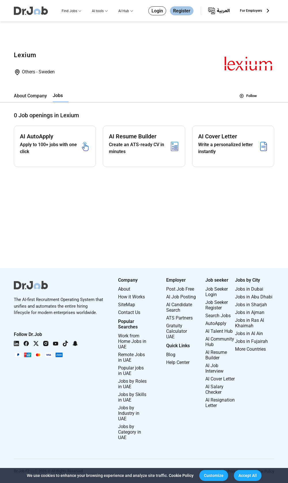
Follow (248, 96)
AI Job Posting (181, 297)
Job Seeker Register (216, 305)
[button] (213, 475)
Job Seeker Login (216, 291)
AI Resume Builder (216, 355)
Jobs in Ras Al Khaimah (249, 322)
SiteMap (126, 304)
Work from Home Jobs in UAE (132, 341)
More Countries (250, 349)
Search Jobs (218, 315)
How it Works (131, 297)
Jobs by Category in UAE (129, 432)
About (124, 289)
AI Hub (123, 11)
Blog (170, 354)
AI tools (98, 11)
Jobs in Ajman (249, 312)
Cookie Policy (181, 475)
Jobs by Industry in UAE (128, 413)
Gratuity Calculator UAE (176, 331)
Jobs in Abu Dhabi (253, 297)
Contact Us (129, 312)
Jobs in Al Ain (249, 333)
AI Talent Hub (219, 331)
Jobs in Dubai (249, 289)
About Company (30, 96)
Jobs (58, 95)
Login (157, 11)
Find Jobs (69, 11)
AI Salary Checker (214, 389)
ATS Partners (179, 318)
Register (181, 11)
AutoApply (215, 323)
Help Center (178, 362)
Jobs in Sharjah (251, 304)
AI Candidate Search (179, 307)
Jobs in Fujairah (251, 341)
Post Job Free (180, 289)
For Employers (251, 11)
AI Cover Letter (220, 379)
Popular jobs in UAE (131, 370)
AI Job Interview (214, 368)
